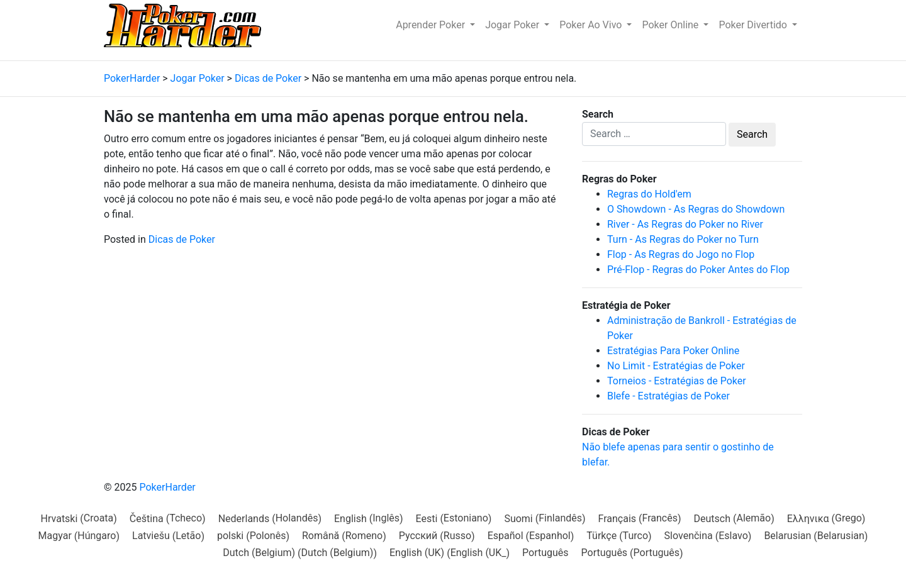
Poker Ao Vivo (591, 25)
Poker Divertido (754, 25)
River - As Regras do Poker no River (685, 224)
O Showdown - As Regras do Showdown (696, 209)
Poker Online (671, 25)
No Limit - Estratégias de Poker (676, 366)
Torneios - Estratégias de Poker (676, 381)
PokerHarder (167, 487)
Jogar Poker (513, 25)
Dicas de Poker (181, 239)
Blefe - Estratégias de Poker (668, 396)
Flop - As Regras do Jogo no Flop (680, 254)
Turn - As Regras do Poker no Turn (683, 239)
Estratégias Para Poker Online (673, 351)
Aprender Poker (431, 25)
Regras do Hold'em (649, 194)
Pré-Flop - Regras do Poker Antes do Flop (698, 270)
